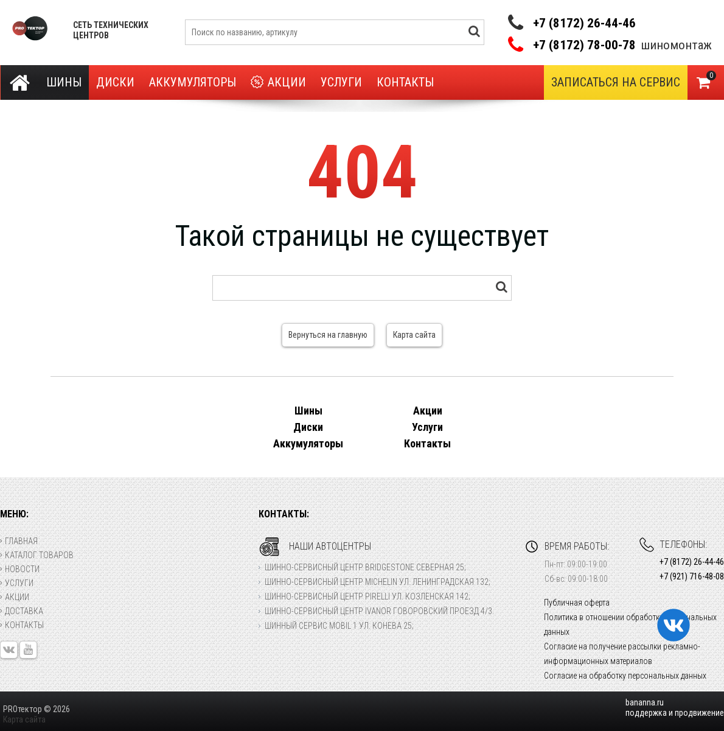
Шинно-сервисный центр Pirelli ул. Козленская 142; (367, 596)
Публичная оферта (577, 602)
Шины (64, 82)
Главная (19, 541)
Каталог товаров (37, 555)
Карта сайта (414, 335)
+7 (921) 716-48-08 (692, 576)
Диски (115, 82)
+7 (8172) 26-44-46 (584, 23)
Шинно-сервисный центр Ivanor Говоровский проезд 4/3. (379, 611)
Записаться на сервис (615, 82)
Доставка (21, 611)
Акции (278, 82)
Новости (20, 569)
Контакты (405, 82)
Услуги (341, 82)
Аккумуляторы (192, 82)
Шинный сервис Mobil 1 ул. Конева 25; (339, 626)
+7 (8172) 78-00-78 (584, 45)
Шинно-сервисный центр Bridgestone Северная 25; (365, 567)
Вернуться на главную (327, 335)
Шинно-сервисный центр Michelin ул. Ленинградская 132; (377, 582)
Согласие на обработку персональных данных (625, 675)
